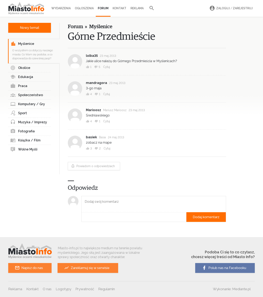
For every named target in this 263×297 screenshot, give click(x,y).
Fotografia (22, 131)
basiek (91, 137)
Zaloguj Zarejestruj (230, 8)
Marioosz (93, 110)
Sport (18, 113)
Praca (18, 86)
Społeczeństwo (26, 95)
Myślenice (22, 44)
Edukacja (21, 77)
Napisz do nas (29, 268)
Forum (103, 8)
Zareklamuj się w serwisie (87, 268)
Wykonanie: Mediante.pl (232, 289)
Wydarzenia (61, 8)
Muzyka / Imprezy (28, 122)
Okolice (20, 68)
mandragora (96, 83)
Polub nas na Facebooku (224, 268)
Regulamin (106, 289)
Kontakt (119, 8)
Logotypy (63, 289)
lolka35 (92, 56)
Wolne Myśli (23, 149)
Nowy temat (29, 28)
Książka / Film (25, 140)
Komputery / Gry (27, 104)
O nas (47, 289)
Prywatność (84, 289)
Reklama (137, 8)
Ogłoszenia (84, 8)
